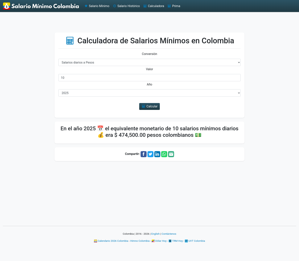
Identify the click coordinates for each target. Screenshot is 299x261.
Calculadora (153, 6)
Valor (149, 69)
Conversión (149, 54)
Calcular (149, 106)
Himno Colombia (140, 240)
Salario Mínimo (96, 6)
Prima (173, 6)
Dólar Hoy (159, 240)
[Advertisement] (149, 22)
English (155, 233)
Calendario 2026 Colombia (111, 240)
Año (149, 84)
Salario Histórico (126, 6)
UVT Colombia (195, 240)
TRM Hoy (176, 240)
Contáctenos (169, 233)
